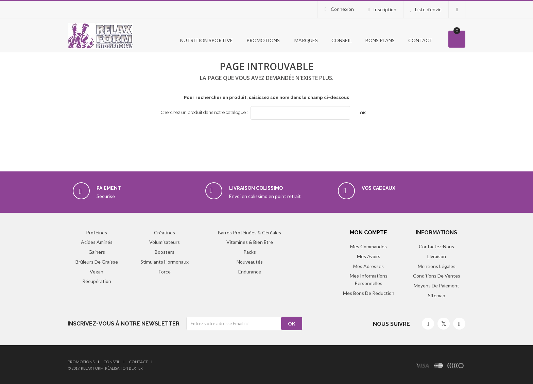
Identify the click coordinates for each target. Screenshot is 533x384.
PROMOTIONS (263, 40)
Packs (249, 252)
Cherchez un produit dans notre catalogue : (204, 112)
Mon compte (368, 232)
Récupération (96, 281)
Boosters (164, 252)
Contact (420, 40)
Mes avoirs (368, 256)
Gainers (96, 252)
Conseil (341, 40)
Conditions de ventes (436, 276)
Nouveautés (250, 262)
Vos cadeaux (378, 188)
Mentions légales (436, 266)
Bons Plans (380, 40)
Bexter (136, 368)
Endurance (249, 271)
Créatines (164, 232)
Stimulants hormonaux (164, 262)
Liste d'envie (428, 9)
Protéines (96, 232)
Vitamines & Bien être (249, 242)
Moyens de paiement (436, 285)
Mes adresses (368, 266)
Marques (305, 40)
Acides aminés (97, 242)
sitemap (436, 295)
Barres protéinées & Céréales (249, 232)
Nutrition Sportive (206, 40)
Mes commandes (368, 246)
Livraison (436, 256)
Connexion (342, 9)
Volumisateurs (164, 242)
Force (165, 271)
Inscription (384, 9)
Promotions (81, 361)
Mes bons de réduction (368, 293)
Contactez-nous (436, 246)
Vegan (96, 271)
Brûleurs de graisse (96, 262)
